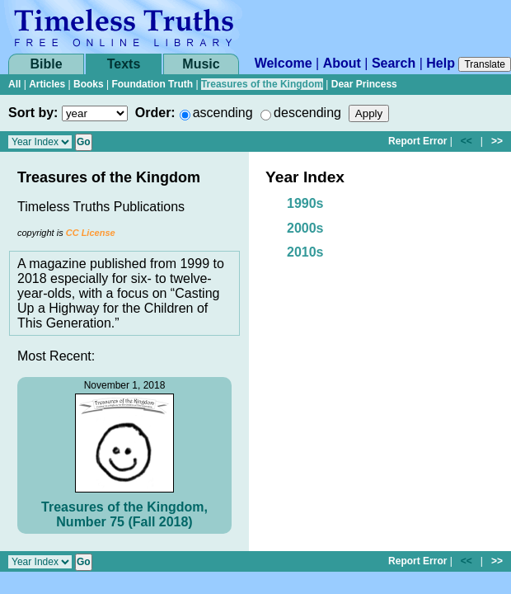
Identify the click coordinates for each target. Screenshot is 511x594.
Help (440, 63)
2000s (305, 228)
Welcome (283, 63)
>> (497, 141)
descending (307, 113)
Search (393, 63)
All (14, 84)
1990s (305, 203)
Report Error (417, 141)
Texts (124, 64)
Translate (484, 64)
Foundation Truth (152, 84)
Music (200, 64)
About (342, 63)
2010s (305, 252)
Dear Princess (364, 84)
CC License (90, 233)
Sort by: (33, 113)
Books (88, 84)
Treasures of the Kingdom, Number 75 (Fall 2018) (124, 514)
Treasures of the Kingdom (262, 84)
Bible (46, 64)
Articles (47, 84)
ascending (223, 113)
